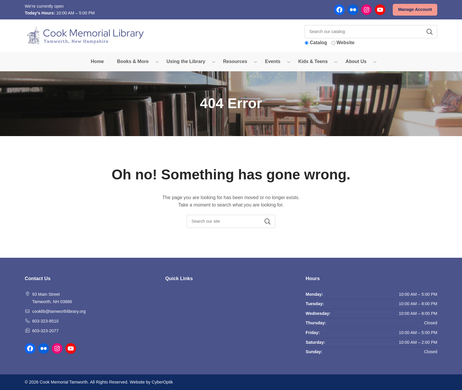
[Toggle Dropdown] (157, 61)
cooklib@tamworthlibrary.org (59, 311)
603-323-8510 (45, 321)
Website (345, 42)
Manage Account (415, 9)
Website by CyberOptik (151, 382)
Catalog (318, 42)
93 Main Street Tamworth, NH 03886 (52, 298)
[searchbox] (231, 221)
